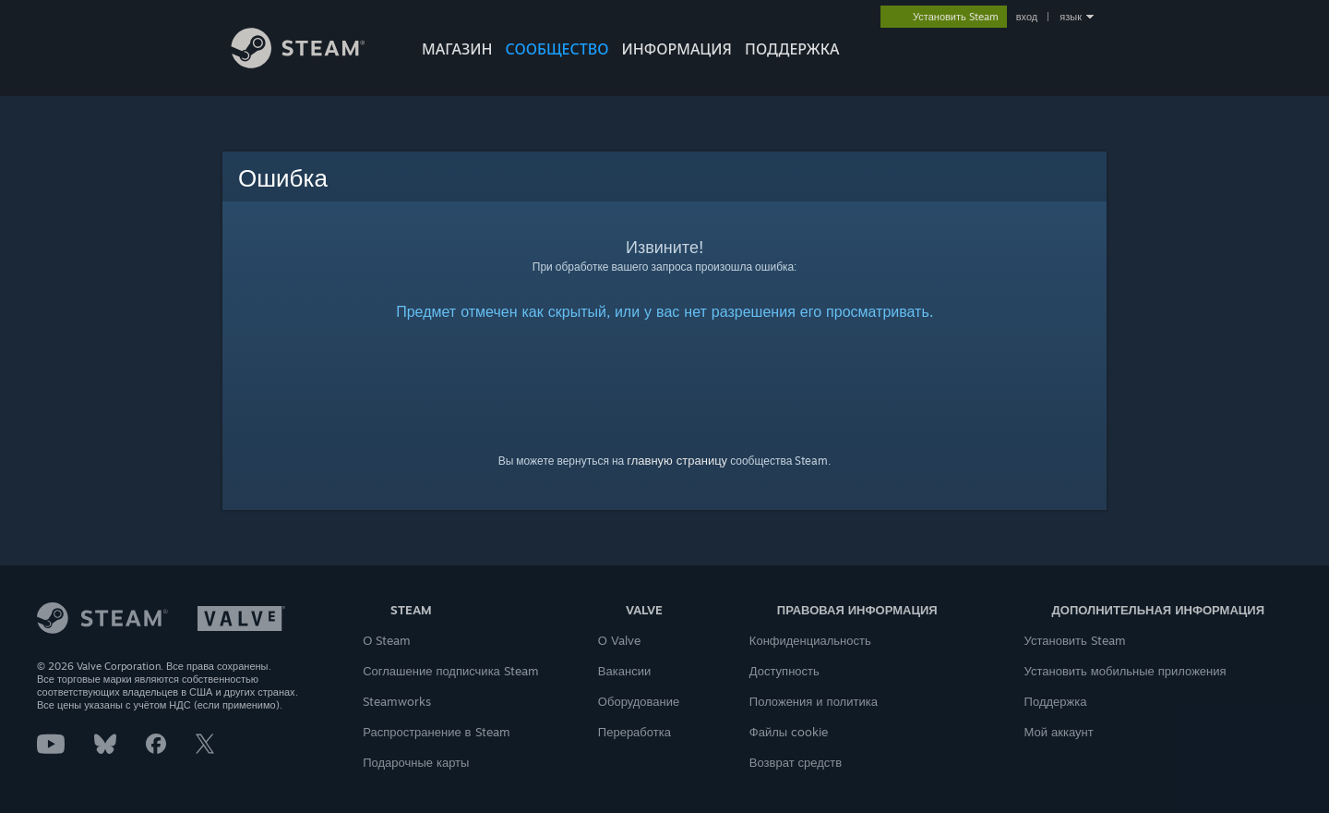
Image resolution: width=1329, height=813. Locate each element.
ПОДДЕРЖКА (792, 49)
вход (1027, 16)
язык (1071, 16)
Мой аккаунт (1059, 731)
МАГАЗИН (457, 49)
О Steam (387, 640)
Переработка (634, 731)
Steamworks (397, 701)
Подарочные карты (416, 762)
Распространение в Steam (436, 731)
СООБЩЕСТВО (556, 49)
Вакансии (624, 670)
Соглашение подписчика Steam (451, 670)
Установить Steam (1075, 640)
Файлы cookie (788, 731)
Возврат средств (795, 762)
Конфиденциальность (810, 640)
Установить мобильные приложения (1125, 670)
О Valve (619, 640)
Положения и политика (813, 701)
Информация (676, 49)
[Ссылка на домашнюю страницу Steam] (312, 63)
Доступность (784, 670)
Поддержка (1055, 701)
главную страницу (677, 460)
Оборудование (638, 701)
